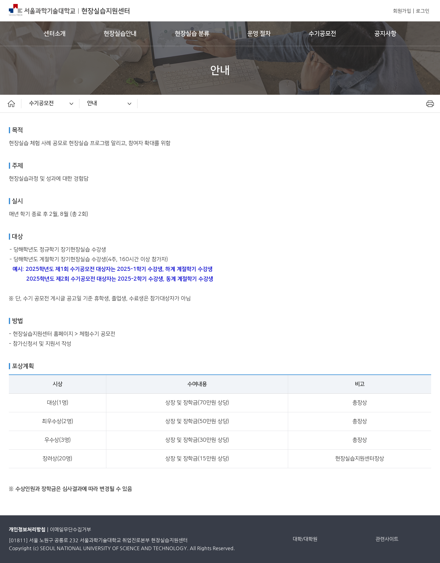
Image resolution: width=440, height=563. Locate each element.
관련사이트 (387, 539)
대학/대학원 (305, 539)
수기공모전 (322, 33)
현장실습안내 (120, 33)
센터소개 (55, 33)
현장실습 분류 (192, 33)
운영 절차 (259, 33)
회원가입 (402, 11)
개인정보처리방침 (27, 529)
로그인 (423, 11)
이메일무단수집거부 (70, 529)
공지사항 (385, 33)
